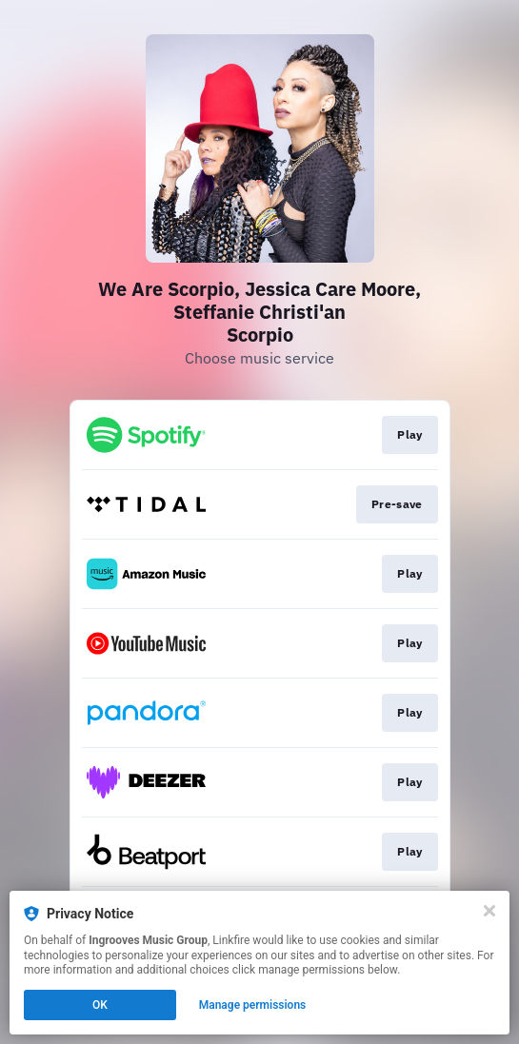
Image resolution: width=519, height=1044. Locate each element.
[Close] (489, 911)
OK (100, 1005)
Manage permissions (253, 1005)
